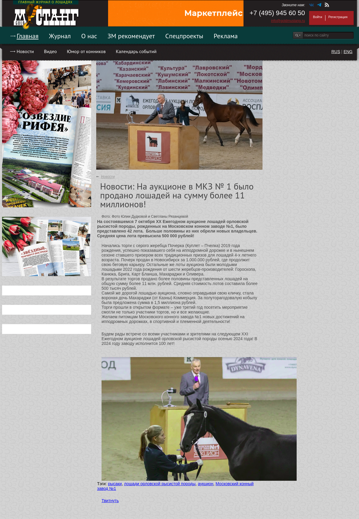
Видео (50, 51)
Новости (25, 51)
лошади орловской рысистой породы (160, 483)
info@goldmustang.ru (288, 21)
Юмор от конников (86, 51)
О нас (89, 36)
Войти (317, 17)
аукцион (205, 483)
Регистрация (337, 17)
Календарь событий (136, 51)
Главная (28, 36)
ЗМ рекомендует (131, 36)
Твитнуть (110, 500)
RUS (335, 51)
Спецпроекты (184, 36)
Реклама (226, 36)
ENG (348, 51)
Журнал (60, 36)
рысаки (115, 483)
